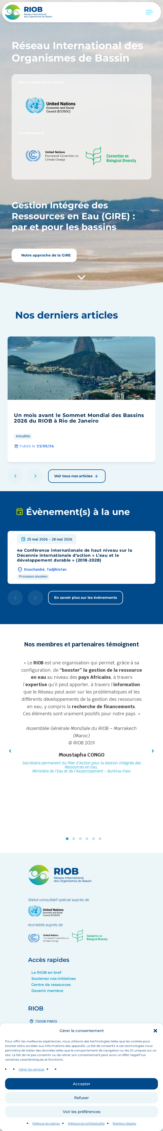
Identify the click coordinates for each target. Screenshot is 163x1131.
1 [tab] (68, 838)
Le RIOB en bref (46, 972)
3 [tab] (81, 838)
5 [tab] (94, 838)
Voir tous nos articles (76, 476)
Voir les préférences (81, 1121)
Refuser (81, 1107)
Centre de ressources (51, 984)
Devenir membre (47, 990)
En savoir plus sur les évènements (85, 597)
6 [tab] (101, 838)
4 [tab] (88, 838)
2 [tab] (74, 838)
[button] (155, 1040)
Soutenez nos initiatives (53, 978)
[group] (81, 399)
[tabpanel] (81, 717)
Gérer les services (31, 1079)
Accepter (81, 1093)
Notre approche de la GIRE (45, 255)
